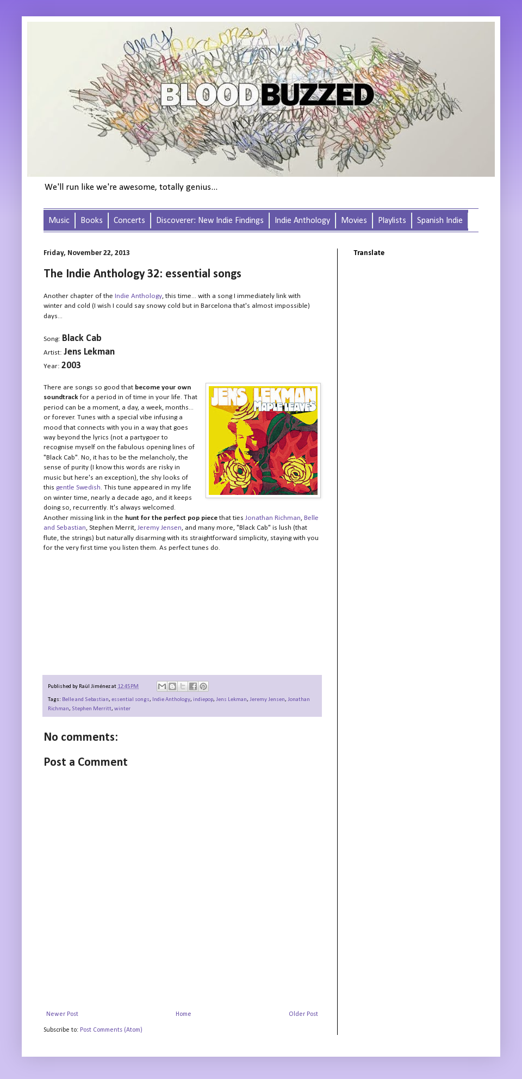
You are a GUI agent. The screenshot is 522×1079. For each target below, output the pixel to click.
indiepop (203, 700)
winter (122, 709)
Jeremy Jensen (267, 700)
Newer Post (62, 1014)
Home (183, 1014)
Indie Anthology (171, 700)
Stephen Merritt (91, 709)
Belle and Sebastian (85, 700)
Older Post (303, 1014)
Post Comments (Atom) (111, 1030)
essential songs (130, 700)
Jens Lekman (231, 700)
